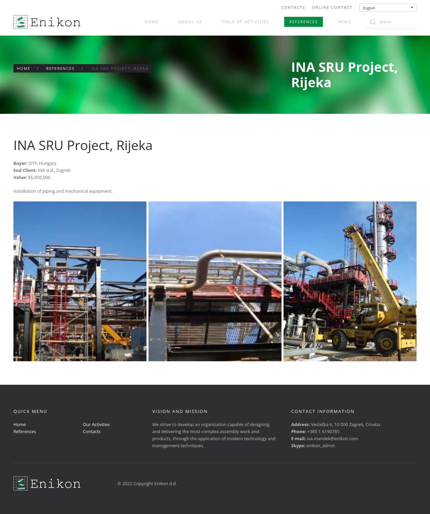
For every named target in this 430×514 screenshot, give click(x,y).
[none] (388, 7)
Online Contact (332, 7)
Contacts (293, 7)
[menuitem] (388, 7)
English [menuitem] (369, 7)
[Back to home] (46, 22)
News (344, 21)
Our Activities (96, 424)
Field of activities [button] (245, 21)
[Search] (391, 22)
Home (152, 21)
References (303, 21)
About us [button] (190, 21)
